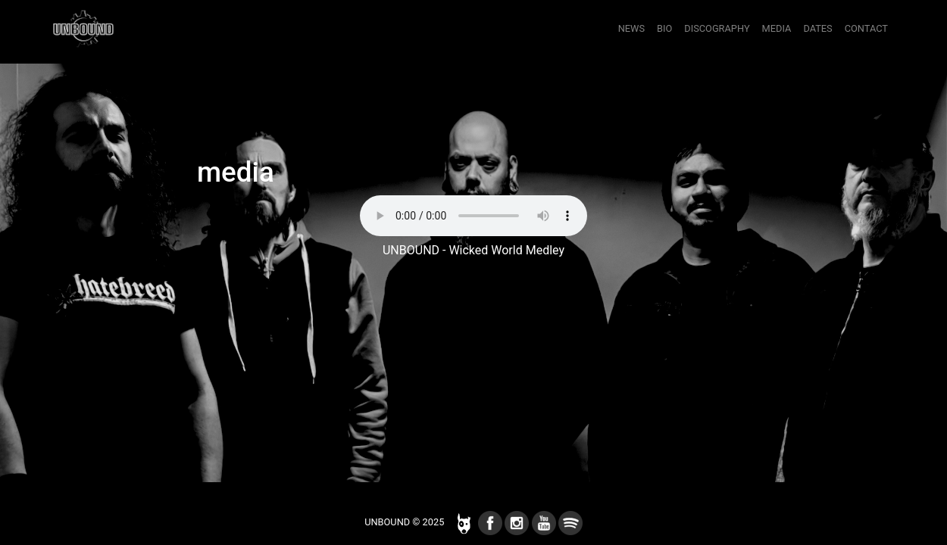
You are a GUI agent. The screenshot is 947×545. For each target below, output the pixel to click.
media (777, 28)
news (631, 28)
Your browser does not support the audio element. (473, 215)
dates (817, 28)
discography (716, 28)
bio (664, 28)
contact (866, 28)
